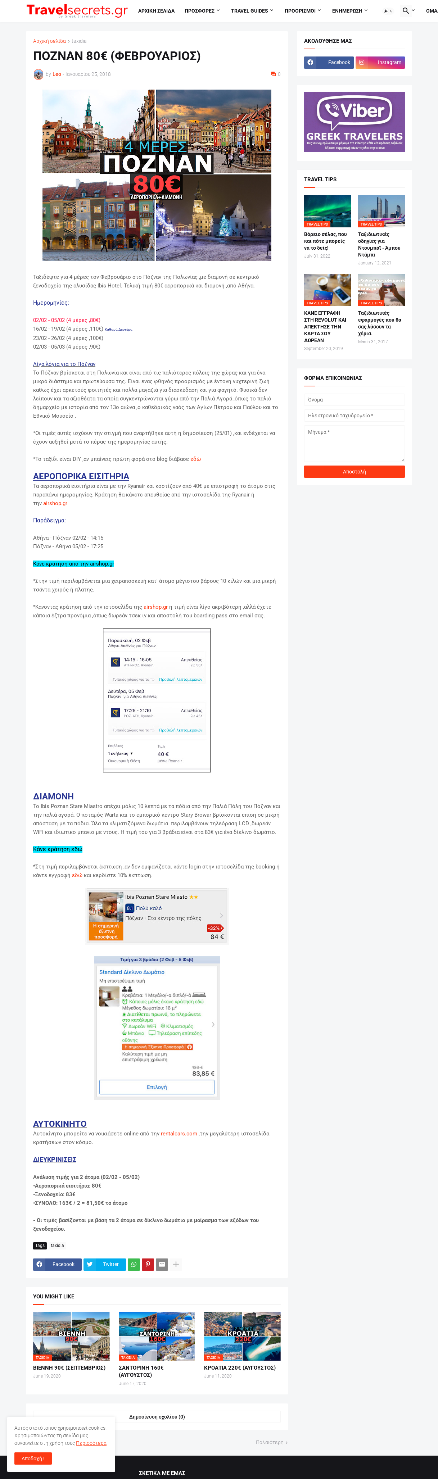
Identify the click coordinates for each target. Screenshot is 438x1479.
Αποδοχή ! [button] (33, 1458)
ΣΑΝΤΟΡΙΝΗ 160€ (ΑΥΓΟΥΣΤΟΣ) (141, 1371)
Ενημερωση (347, 11)
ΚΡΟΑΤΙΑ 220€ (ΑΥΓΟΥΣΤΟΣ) (240, 1368)
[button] (388, 11)
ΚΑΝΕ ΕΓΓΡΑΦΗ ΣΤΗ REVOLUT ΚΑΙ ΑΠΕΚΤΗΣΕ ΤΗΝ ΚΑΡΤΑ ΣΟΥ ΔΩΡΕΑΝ (325, 326)
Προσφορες (200, 11)
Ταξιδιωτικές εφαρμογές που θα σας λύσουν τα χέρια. (379, 323)
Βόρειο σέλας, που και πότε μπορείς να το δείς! (325, 241)
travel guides (249, 11)
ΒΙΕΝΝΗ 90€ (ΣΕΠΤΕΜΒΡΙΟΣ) (69, 1368)
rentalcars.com (179, 1133)
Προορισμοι (300, 11)
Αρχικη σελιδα (156, 11)
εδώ (195, 459)
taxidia (79, 41)
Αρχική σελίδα (49, 41)
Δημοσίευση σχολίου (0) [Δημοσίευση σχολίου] (157, 1417)
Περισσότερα (91, 1443)
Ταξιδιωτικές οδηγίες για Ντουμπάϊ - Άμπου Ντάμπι (379, 244)
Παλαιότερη (270, 1442)
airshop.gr (55, 503)
